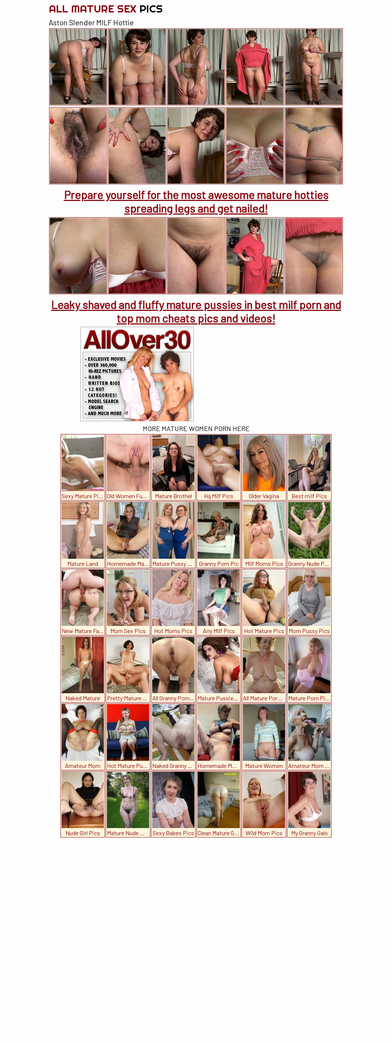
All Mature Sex (106, 8)
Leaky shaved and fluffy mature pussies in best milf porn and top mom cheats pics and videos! (196, 311)
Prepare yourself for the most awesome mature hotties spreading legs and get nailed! (196, 201)
